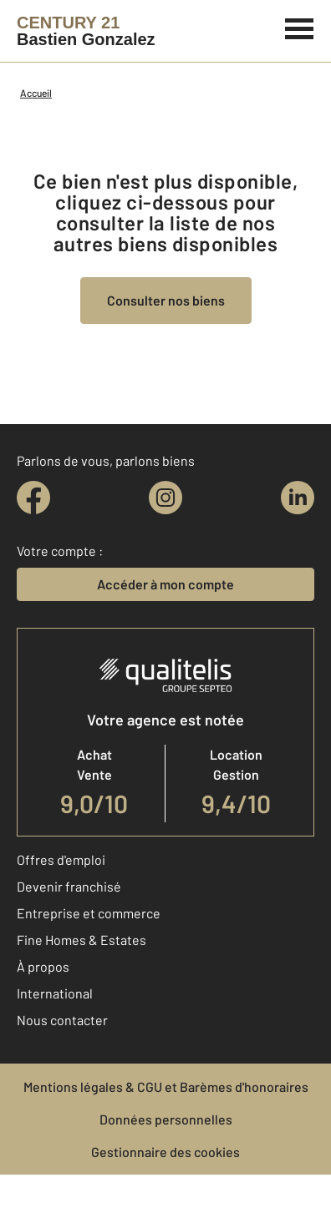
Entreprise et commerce (88, 913)
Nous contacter (62, 1020)
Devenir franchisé (69, 886)
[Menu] (299, 26)
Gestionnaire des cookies (165, 1152)
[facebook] (33, 497)
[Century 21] (86, 31)
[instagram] (165, 497)
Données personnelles (165, 1119)
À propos (43, 966)
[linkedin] (297, 497)
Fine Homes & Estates (81, 940)
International (55, 993)
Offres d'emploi (61, 859)
